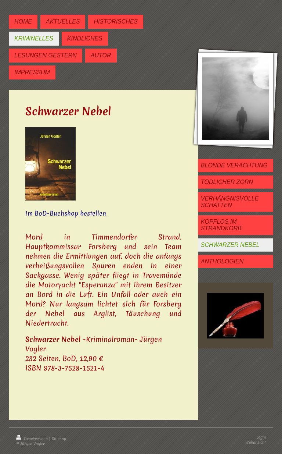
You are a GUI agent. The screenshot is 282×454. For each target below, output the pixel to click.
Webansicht (255, 442)
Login (261, 437)
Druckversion (32, 438)
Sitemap (59, 438)
